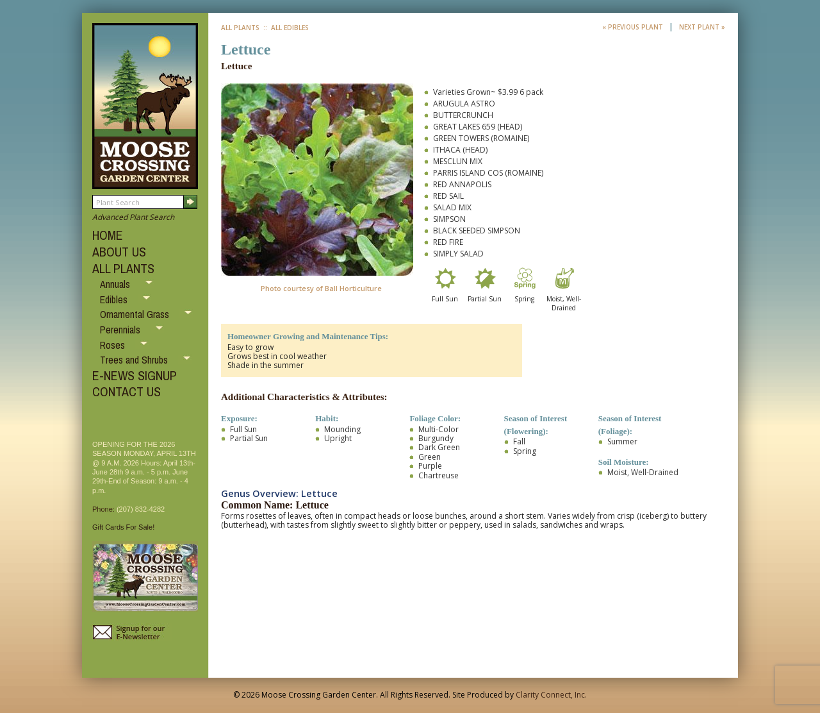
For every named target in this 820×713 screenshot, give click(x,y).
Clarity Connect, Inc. (551, 694)
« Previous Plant (633, 26)
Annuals (116, 284)
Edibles (115, 299)
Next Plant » (702, 26)
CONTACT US (126, 391)
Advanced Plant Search (133, 217)
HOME (107, 235)
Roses (113, 345)
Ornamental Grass (136, 314)
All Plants (240, 27)
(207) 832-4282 (141, 509)
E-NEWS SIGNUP (134, 375)
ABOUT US (119, 251)
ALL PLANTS (123, 268)
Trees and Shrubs (135, 360)
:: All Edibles (285, 27)
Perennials (121, 330)
